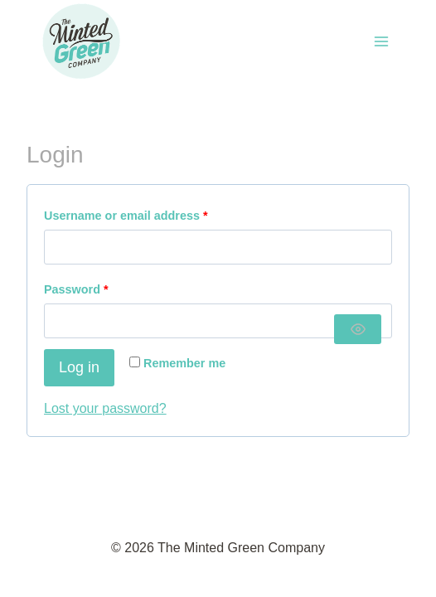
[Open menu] (381, 41)
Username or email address (130, 216)
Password (80, 289)
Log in (79, 367)
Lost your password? (105, 408)
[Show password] (358, 329)
